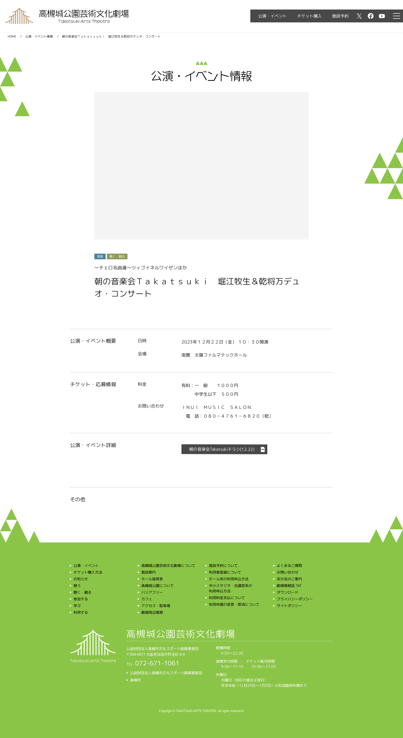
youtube (382, 16)
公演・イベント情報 (39, 36)
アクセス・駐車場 (155, 605)
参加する (81, 598)
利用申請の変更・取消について (234, 604)
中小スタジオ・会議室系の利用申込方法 (230, 588)
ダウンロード (287, 592)
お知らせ (81, 578)
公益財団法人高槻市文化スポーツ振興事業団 (166, 672)
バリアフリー (152, 592)
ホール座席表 (152, 578)
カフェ (146, 598)
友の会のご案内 (289, 578)
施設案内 (148, 572)
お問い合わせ (287, 572)
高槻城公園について (157, 585)
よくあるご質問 (289, 565)
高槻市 (135, 680)
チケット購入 (309, 16)
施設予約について (223, 565)
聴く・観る (82, 592)
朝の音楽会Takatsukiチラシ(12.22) (221, 449)
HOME (12, 36)
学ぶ (77, 605)
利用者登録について (225, 572)
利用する (81, 612)
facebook (371, 16)
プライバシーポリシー (295, 598)
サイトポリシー (289, 605)
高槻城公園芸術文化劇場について (168, 565)
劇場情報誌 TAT (289, 585)
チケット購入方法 (88, 572)
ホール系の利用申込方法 (229, 578)
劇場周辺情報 (152, 612)
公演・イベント (272, 16)
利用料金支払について (227, 597)
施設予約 (340, 16)
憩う (77, 585)
